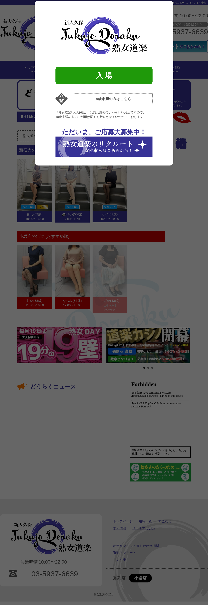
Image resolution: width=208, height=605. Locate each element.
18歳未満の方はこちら (112, 99)
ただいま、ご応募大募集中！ (104, 143)
